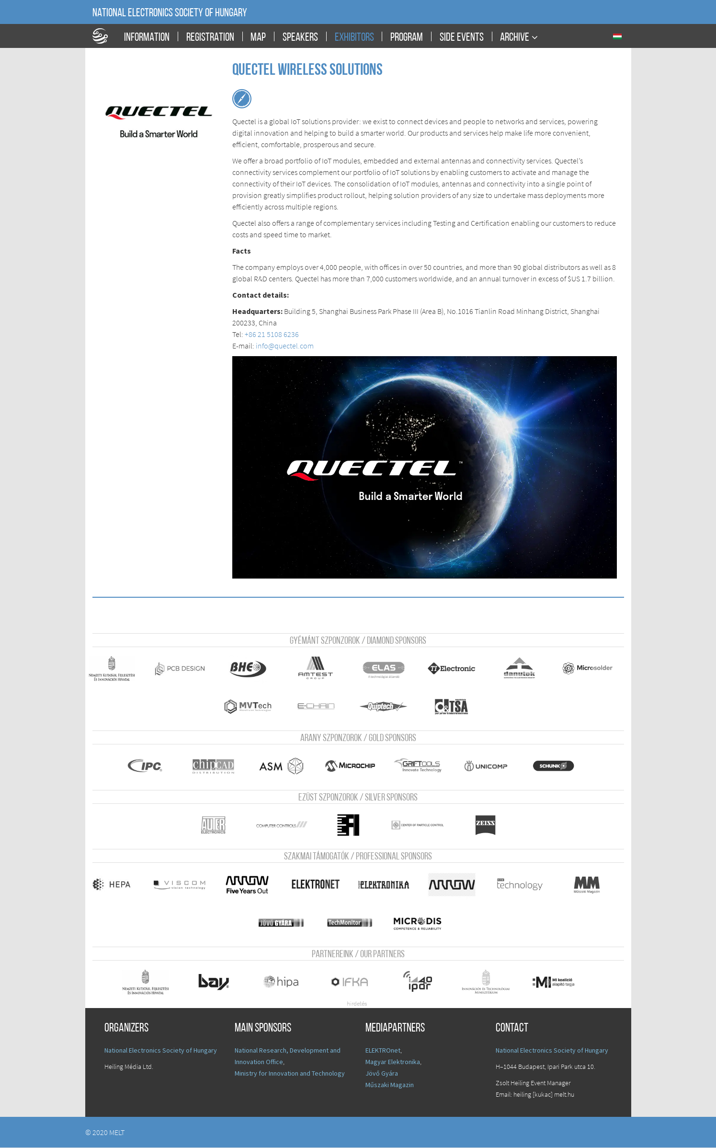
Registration (210, 38)
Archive (514, 38)
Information (147, 38)
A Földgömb (104, 36)
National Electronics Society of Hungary (169, 13)
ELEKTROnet (382, 1050)
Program (406, 38)
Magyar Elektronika (392, 1062)
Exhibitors (354, 38)
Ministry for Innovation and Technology (290, 1073)
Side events (462, 38)
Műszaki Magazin (389, 1085)
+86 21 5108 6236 (272, 334)
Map (258, 38)
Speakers (300, 38)
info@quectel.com (285, 345)
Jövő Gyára (381, 1073)
